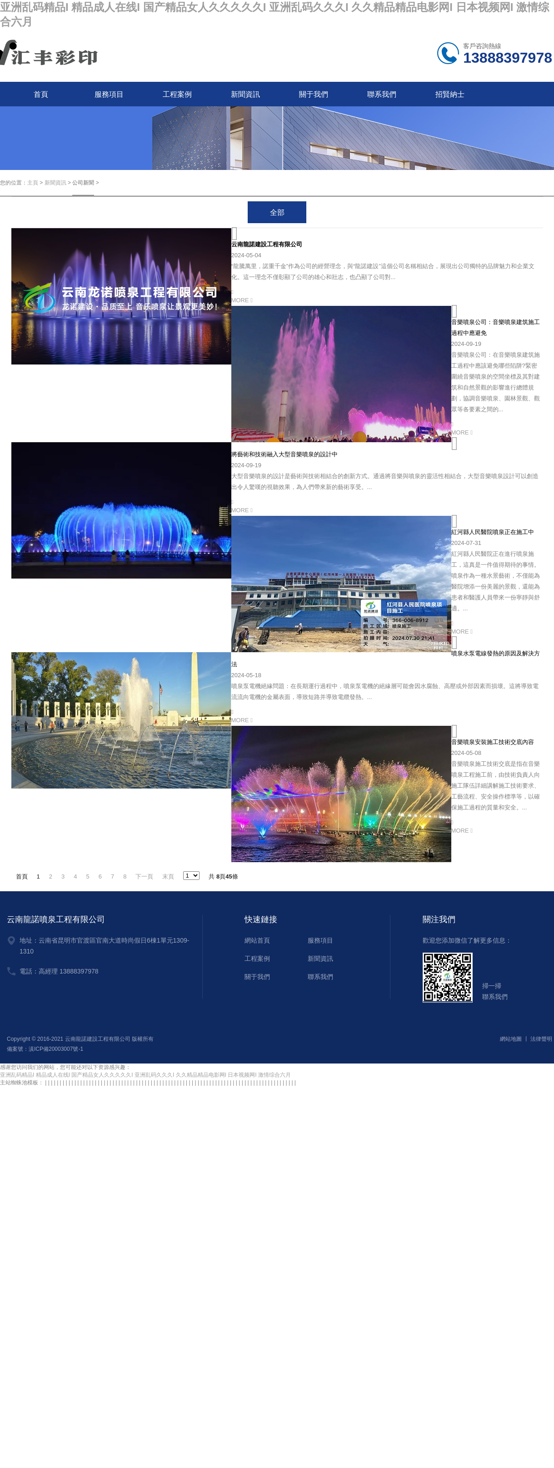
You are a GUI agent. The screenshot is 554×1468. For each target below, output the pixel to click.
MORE (242, 300)
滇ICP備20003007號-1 (56, 1049)
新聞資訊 (245, 94)
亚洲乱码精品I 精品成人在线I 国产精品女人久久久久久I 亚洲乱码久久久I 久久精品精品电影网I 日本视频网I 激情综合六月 (145, 1075)
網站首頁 (257, 940)
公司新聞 (83, 183)
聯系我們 (381, 94)
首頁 (41, 94)
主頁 (32, 183)
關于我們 (313, 94)
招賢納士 (449, 94)
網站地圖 (511, 1039)
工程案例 (177, 94)
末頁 (168, 876)
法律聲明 (541, 1039)
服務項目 (109, 94)
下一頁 (144, 876)
